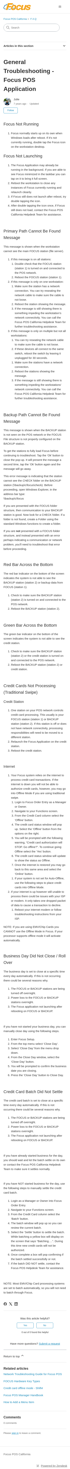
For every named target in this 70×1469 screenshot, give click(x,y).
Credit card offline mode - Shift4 (23, 1388)
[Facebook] (5, 1304)
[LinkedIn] (16, 1304)
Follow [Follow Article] (10, 110)
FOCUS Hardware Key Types (22, 1381)
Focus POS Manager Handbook (23, 1395)
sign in (15, 1433)
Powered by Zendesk (54, 1465)
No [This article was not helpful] (44, 1325)
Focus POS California (15, 19)
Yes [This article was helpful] (25, 1325)
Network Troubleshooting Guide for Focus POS (33, 1374)
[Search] (31, 27)
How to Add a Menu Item (19, 1402)
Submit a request (49, 1343)
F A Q (33, 19)
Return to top (14, 1356)
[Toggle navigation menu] (59, 7)
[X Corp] (10, 1304)
